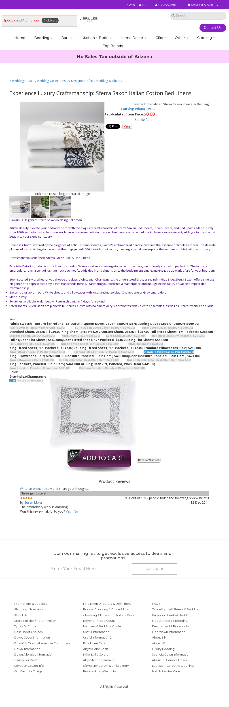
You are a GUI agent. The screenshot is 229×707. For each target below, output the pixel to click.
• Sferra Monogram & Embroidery (105, 667)
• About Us (20, 616)
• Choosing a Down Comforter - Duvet (109, 616)
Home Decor (133, 38)
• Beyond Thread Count (98, 622)
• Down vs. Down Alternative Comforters (41, 644)
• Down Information (26, 650)
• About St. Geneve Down (169, 661)
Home (130, 4)
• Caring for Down (25, 661)
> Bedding (16, 81)
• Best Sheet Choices (27, 633)
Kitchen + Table (97, 38)
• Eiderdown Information (168, 633)
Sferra (148, 120)
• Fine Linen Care (94, 644)
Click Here (50, 20)
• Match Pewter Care (165, 673)
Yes (68, 512)
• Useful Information (95, 633)
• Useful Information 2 (97, 639)
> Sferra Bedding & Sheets (103, 81)
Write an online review (36, 489)
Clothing (206, 38)
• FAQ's (155, 605)
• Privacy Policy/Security (99, 673)
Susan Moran (34, 503)
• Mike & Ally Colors (95, 656)
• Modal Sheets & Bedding (169, 622)
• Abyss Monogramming (98, 661)
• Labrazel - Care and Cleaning (172, 667)
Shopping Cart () (204, 4)
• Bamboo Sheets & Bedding (171, 616)
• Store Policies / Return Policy (34, 622)
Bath (67, 38)
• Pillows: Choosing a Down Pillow (105, 611)
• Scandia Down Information (170, 656)
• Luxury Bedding (163, 650)
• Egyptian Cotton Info (28, 667)
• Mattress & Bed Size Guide (101, 627)
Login (145, 4)
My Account (166, 4)
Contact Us (213, 28)
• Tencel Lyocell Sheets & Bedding (175, 611)
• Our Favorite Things (27, 673)
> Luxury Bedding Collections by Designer (54, 81)
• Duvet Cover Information (31, 639)
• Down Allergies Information (33, 656)
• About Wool (160, 644)
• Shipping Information (29, 611)
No (76, 512)
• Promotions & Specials (30, 605)
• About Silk (158, 639)
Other (181, 38)
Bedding (43, 38)
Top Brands (114, 46)
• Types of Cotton (25, 627)
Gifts (160, 38)
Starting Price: (132, 109)
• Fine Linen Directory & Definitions (106, 605)
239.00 (150, 109)
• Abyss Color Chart (95, 650)
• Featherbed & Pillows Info (170, 627)
